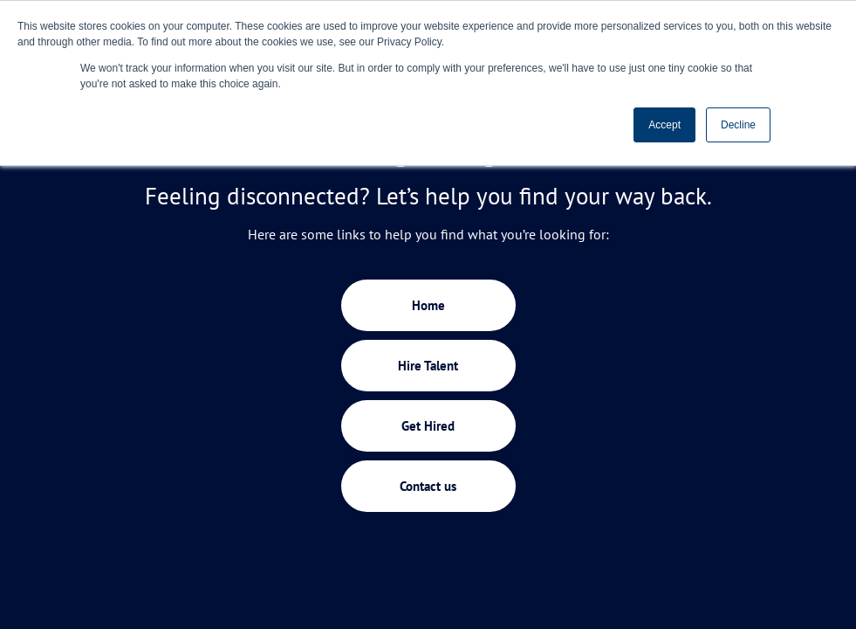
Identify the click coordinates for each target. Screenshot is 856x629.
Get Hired (428, 426)
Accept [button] (664, 125)
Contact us (428, 486)
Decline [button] (738, 125)
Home (428, 305)
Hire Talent (428, 365)
